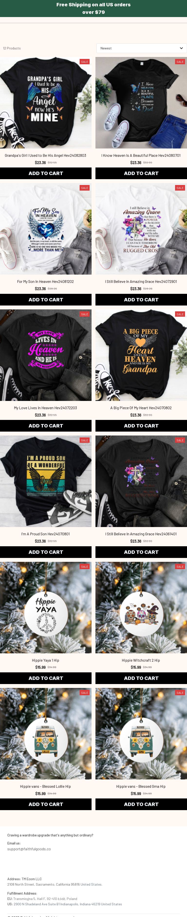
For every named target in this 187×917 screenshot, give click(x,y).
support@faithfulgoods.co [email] (29, 848)
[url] (14, 843)
